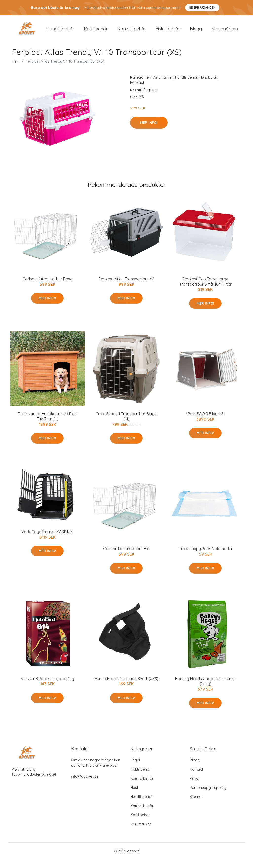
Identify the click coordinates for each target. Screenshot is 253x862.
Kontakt (196, 771)
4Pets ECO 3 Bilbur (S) (205, 416)
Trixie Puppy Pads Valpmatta (205, 551)
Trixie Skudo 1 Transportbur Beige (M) (126, 419)
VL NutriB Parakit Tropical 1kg (47, 681)
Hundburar (208, 79)
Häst (134, 790)
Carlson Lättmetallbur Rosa (47, 281)
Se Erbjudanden (202, 7)
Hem (16, 63)
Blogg (196, 30)
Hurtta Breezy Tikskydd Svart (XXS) (126, 681)
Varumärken (225, 30)
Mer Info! (148, 125)
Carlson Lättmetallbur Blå (126, 551)
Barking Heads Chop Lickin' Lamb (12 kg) (205, 684)
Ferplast (137, 85)
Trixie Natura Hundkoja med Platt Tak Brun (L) (48, 419)
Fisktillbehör (168, 30)
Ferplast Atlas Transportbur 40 (126, 281)
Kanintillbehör (131, 30)
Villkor (195, 780)
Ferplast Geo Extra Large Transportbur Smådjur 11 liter (205, 284)
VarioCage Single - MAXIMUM (47, 534)
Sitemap (197, 799)
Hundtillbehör (60, 30)
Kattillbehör (96, 30)
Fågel (135, 762)
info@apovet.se (84, 778)
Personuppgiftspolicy (208, 790)
